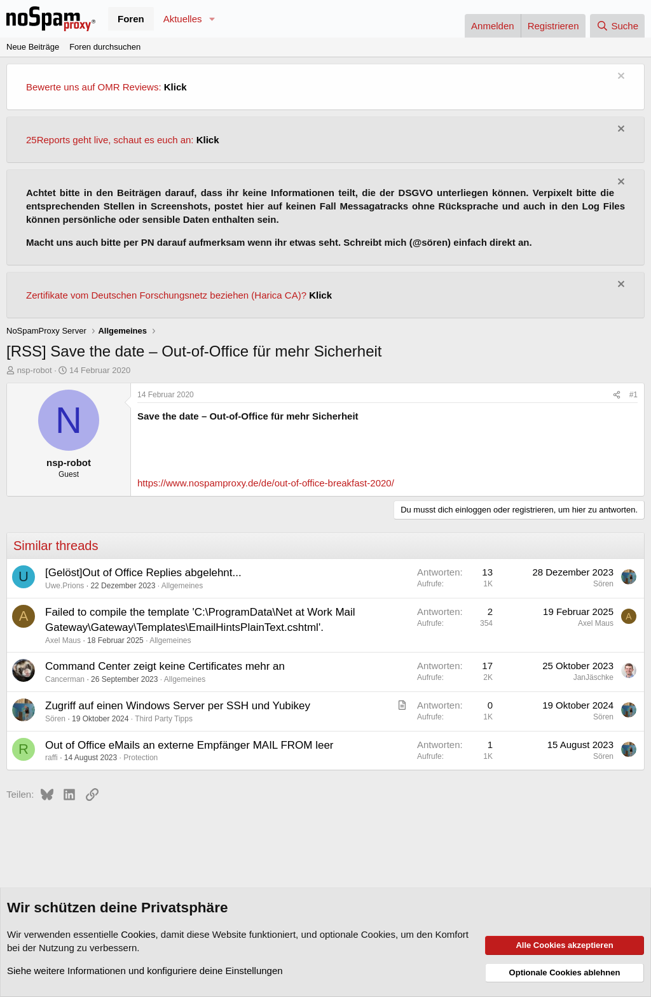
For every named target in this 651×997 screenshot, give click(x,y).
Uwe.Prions (64, 585)
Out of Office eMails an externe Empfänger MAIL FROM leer (189, 745)
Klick (175, 86)
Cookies (138, 934)
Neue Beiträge (32, 47)
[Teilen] (616, 395)
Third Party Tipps (164, 718)
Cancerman (65, 679)
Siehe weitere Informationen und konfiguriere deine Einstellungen (145, 970)
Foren (131, 18)
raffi (51, 757)
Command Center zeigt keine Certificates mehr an (165, 666)
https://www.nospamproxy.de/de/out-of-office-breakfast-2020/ (265, 482)
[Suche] (617, 26)
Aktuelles (182, 18)
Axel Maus (63, 640)
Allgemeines (182, 585)
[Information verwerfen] (619, 77)
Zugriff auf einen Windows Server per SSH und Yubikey (177, 706)
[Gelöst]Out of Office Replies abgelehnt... (143, 573)
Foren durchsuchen (104, 47)
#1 (633, 394)
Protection (140, 757)
